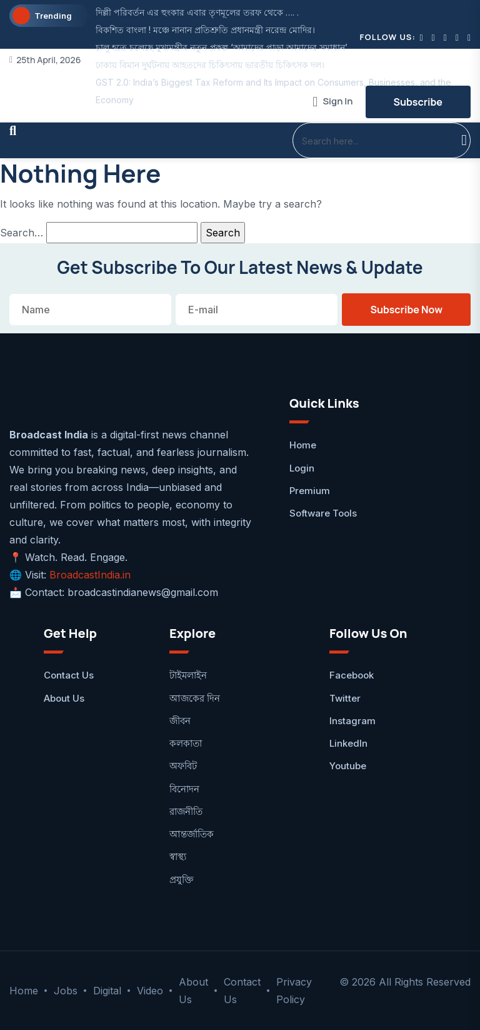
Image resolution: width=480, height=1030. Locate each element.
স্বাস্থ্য (177, 856)
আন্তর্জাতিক (191, 834)
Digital (107, 990)
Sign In (332, 101)
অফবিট (183, 766)
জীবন (180, 721)
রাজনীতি (185, 811)
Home (302, 445)
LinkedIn (348, 743)
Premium (309, 491)
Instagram (352, 721)
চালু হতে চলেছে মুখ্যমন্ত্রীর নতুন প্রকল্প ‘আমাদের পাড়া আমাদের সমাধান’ (222, 47)
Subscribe (418, 102)
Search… (21, 232)
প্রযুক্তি (181, 880)
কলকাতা (185, 743)
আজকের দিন (194, 698)
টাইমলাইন (188, 675)
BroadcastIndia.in (90, 574)
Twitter (345, 698)
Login (301, 468)
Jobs (66, 990)
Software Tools (323, 513)
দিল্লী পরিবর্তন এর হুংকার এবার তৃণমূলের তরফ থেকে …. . (197, 12)
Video (150, 990)
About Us (64, 698)
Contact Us (69, 675)
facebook (351, 675)
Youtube (347, 766)
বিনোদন (184, 789)
